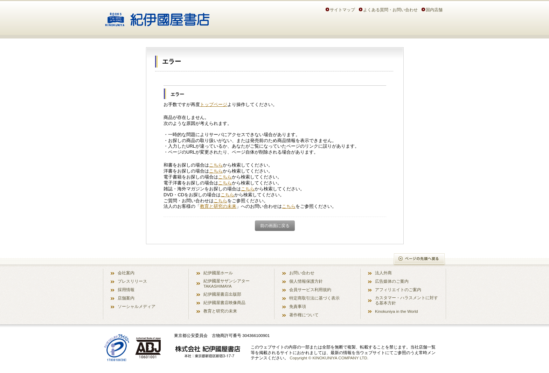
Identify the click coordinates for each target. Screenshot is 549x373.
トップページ (213, 104)
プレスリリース (132, 281)
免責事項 (297, 306)
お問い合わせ (301, 272)
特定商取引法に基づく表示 (314, 298)
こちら (216, 165)
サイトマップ (342, 9)
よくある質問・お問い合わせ (390, 9)
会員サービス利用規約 (310, 289)
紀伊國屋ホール (218, 272)
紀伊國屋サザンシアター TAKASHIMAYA (226, 283)
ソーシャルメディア (136, 306)
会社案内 (126, 272)
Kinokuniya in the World (396, 311)
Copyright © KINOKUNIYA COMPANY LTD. (329, 358)
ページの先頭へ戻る (419, 259)
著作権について (304, 314)
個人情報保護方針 (306, 281)
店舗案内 (126, 298)
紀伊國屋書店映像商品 (224, 302)
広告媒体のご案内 (392, 281)
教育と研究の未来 (218, 206)
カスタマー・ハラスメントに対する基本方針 (406, 300)
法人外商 (383, 272)
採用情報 (126, 289)
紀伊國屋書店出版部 (222, 294)
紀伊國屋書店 (157, 16)
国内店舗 (434, 9)
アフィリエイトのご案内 (398, 289)
